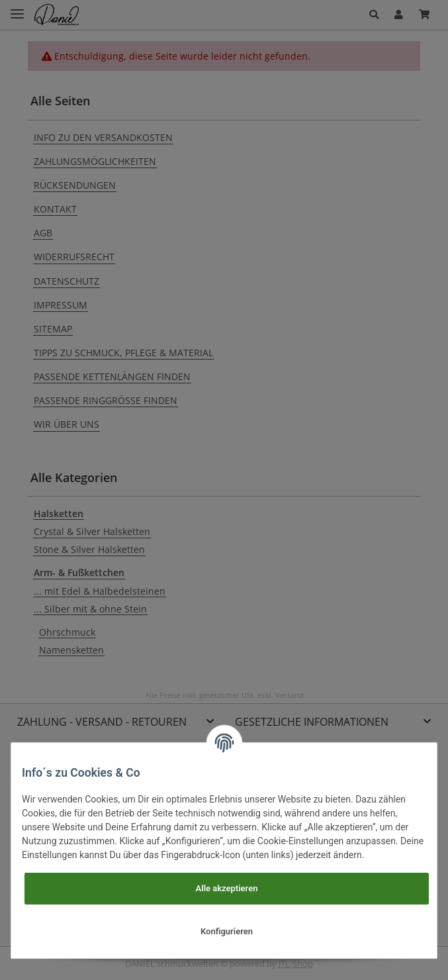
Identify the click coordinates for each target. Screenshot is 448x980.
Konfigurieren (227, 931)
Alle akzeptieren (227, 888)
